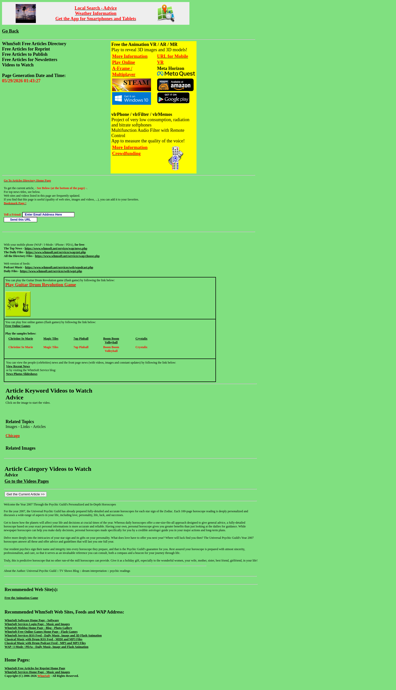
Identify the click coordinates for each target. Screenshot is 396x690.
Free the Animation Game (21, 598)
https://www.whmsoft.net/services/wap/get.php (56, 252)
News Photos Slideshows (21, 374)
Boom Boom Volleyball (111, 340)
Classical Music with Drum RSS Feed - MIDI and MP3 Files (43, 639)
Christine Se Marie (20, 338)
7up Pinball (80, 338)
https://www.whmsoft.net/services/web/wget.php (51, 271)
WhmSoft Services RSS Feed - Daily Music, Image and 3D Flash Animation (53, 635)
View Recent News (18, 366)
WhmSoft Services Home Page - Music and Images (37, 672)
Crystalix (141, 338)
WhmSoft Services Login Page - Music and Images (37, 624)
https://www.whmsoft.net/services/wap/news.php (56, 248)
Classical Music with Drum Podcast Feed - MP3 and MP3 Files (45, 643)
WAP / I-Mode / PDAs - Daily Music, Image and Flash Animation (46, 647)
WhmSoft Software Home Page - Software (32, 620)
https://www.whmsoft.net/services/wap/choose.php (67, 256)
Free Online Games (17, 326)
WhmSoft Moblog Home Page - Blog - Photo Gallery (38, 628)
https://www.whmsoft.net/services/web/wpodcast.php (59, 267)
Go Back (10, 31)
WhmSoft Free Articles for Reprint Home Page (35, 668)
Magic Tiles (50, 338)
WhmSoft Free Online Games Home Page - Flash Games (41, 631)
